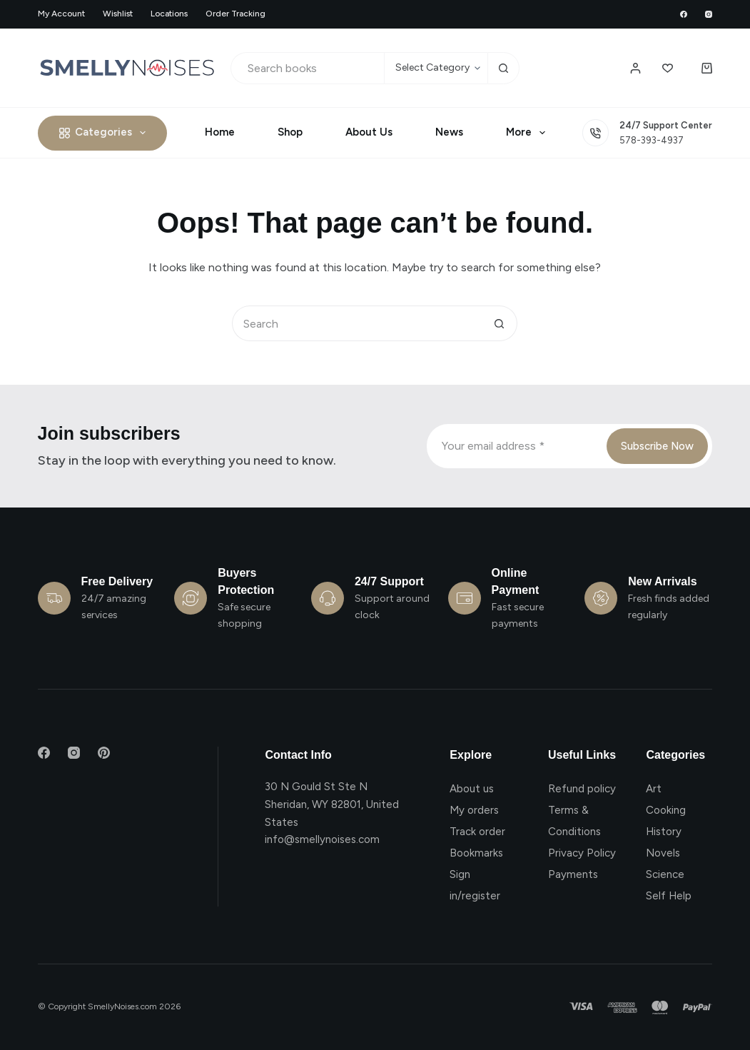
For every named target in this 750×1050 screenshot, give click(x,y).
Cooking (666, 810)
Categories (105, 132)
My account (61, 14)
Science (665, 874)
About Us (368, 132)
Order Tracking (235, 14)
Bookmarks (476, 853)
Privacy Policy (582, 853)
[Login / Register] (635, 68)
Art (654, 788)
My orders (474, 810)
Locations (169, 14)
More (528, 132)
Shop (290, 132)
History (663, 831)
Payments (573, 874)
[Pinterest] (104, 753)
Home (220, 132)
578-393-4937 (651, 140)
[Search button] (503, 68)
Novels (663, 853)
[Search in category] (435, 68)
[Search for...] (307, 68)
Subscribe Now (657, 446)
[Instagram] (708, 14)
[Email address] (515, 446)
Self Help (668, 895)
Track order (477, 831)
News (449, 132)
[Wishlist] (667, 68)
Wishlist (118, 14)
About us (472, 788)
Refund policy (582, 788)
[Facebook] (683, 14)
